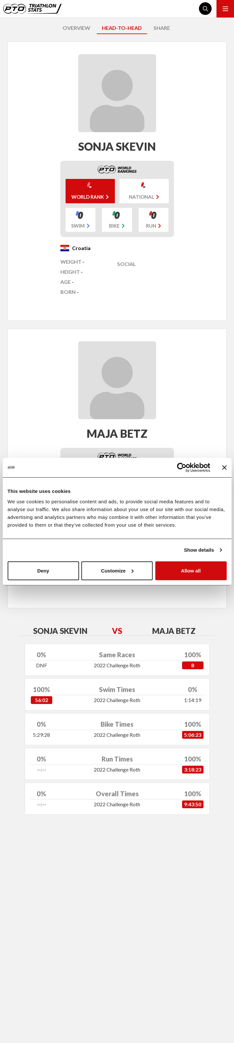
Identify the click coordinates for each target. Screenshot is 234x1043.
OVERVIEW (76, 28)
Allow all (191, 570)
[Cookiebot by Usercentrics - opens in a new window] (181, 467)
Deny (43, 570)
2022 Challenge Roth (117, 665)
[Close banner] (224, 467)
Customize (117, 570)
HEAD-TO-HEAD (122, 28)
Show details (199, 550)
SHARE (162, 28)
